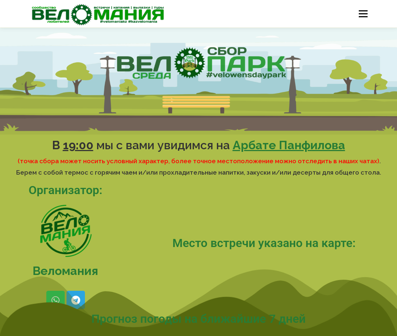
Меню (363, 13)
